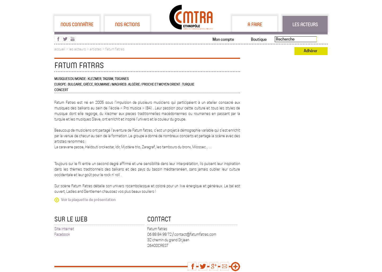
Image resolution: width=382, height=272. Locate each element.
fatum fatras (114, 49)
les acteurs (77, 49)
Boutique (259, 39)
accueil (59, 49)
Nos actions (127, 24)
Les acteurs (305, 24)
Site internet (64, 229)
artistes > (97, 49)
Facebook (62, 234)
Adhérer (310, 50)
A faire (255, 24)
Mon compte (223, 39)
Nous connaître (76, 24)
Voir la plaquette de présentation (88, 200)
